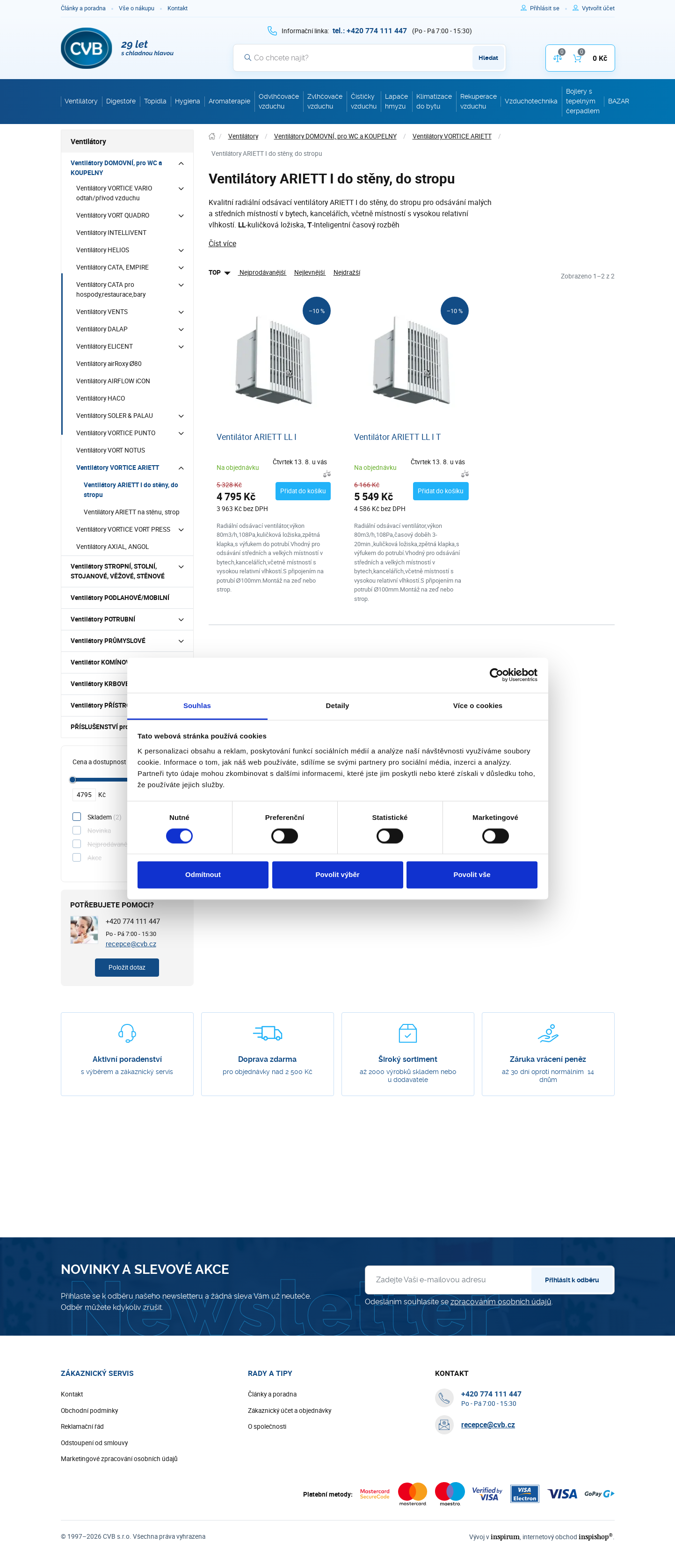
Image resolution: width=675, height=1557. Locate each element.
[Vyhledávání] (369, 57)
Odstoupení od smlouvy (94, 1443)
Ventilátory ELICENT (104, 346)
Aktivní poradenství (127, 1059)
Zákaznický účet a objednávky (289, 1410)
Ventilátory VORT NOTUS (110, 450)
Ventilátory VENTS (102, 311)
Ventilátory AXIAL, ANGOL (112, 546)
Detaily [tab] (337, 705)
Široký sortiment (407, 1059)
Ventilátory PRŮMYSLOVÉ (108, 640)
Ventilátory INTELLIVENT (111, 232)
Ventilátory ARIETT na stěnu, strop (132, 512)
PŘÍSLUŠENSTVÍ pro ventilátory (116, 727)
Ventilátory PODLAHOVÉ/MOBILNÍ (120, 597)
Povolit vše (471, 875)
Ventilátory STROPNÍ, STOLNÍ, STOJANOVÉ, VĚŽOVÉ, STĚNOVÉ (118, 571)
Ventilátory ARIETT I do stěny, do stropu (131, 490)
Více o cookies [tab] (478, 705)
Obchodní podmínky (89, 1410)
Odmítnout (203, 875)
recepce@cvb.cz (131, 943)
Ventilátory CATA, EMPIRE (112, 267)
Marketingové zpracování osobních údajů (119, 1459)
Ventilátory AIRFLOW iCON (113, 381)
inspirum (505, 1536)
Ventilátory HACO (100, 398)
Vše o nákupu (136, 8)
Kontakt (177, 8)
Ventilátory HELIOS (102, 250)
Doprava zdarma (267, 1059)
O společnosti (267, 1426)
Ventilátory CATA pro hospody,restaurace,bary (110, 289)
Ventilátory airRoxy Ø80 (109, 363)
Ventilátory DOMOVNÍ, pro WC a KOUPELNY (116, 168)
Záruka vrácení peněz (548, 1059)
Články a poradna (83, 8)
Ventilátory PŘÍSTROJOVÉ (108, 705)
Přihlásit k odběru (572, 1280)
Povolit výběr (337, 875)
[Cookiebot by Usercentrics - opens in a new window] (496, 675)
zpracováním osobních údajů (501, 1301)
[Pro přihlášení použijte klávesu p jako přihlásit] (548, 8)
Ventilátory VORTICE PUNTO (115, 433)
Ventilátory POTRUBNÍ (103, 619)
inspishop (596, 1536)
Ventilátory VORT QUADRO (112, 215)
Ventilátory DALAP (102, 329)
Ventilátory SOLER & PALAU (114, 415)
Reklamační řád (82, 1426)
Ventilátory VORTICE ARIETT (117, 467)
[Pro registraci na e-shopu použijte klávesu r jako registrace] (598, 8)
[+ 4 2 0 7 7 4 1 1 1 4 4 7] (370, 30)
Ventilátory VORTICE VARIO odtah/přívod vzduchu (114, 193)
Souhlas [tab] (197, 705)
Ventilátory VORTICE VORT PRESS (123, 529)
